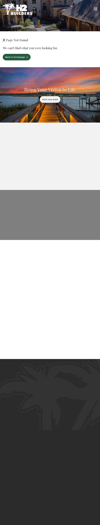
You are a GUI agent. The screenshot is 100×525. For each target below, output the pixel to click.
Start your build (50, 99)
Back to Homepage (16, 57)
